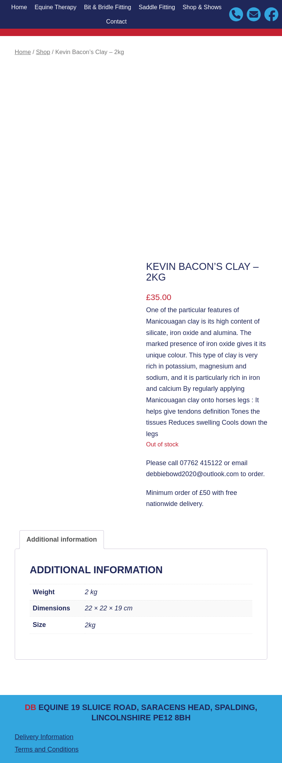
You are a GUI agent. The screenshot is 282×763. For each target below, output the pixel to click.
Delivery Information (44, 737)
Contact (116, 21)
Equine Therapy (55, 7)
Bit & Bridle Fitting (107, 7)
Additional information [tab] (61, 539)
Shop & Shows (201, 7)
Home (19, 7)
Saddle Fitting (157, 7)
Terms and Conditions (47, 749)
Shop (43, 52)
